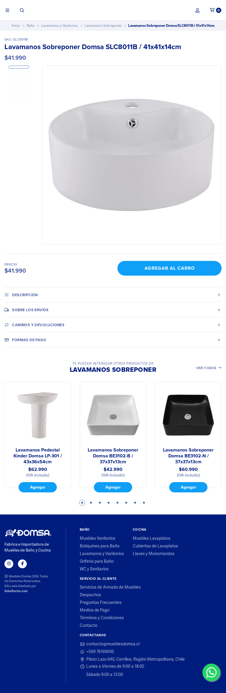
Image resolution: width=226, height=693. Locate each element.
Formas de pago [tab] (25, 339)
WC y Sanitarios (94, 569)
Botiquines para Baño (99, 546)
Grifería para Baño (97, 561)
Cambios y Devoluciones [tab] (34, 324)
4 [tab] (109, 503)
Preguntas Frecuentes (101, 603)
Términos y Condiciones (102, 618)
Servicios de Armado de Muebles (110, 587)
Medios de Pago (94, 610)
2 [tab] (91, 503)
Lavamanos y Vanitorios (59, 26)
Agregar (37, 487)
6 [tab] (126, 503)
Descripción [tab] (21, 294)
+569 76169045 (97, 652)
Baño (31, 26)
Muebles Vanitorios (97, 539)
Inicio (15, 26)
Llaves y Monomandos (154, 554)
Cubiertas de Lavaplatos (155, 546)
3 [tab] (100, 503)
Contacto (88, 626)
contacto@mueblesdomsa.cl (109, 644)
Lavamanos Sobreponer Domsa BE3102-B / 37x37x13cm (113, 456)
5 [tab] (117, 503)
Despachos (90, 595)
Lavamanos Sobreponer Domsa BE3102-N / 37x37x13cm (188, 456)
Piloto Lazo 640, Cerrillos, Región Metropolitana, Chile (132, 659)
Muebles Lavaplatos (151, 539)
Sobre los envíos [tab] (26, 309)
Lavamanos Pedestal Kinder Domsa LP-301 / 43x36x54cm (38, 456)
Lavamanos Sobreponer (103, 26)
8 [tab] (144, 503)
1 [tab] (82, 503)
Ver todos (209, 368)
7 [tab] (135, 503)
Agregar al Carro (169, 268)
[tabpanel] (37, 437)
